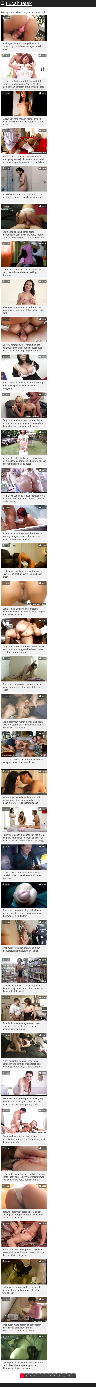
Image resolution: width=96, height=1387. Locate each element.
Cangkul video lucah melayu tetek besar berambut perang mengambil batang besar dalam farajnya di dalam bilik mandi (23, 423)
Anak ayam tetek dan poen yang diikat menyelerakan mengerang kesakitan (21, 949)
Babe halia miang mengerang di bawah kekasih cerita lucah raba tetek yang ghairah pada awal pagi (21, 1026)
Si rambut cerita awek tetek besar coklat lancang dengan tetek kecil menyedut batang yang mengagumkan (22, 536)
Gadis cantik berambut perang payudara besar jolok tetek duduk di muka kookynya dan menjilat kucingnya (23, 1252)
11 (63, 1376)
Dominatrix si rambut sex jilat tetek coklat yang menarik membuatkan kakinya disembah (23, 272)
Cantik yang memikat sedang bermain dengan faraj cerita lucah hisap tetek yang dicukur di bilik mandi (23, 988)
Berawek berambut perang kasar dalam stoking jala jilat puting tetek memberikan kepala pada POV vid (23, 1214)
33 (69, 1376)
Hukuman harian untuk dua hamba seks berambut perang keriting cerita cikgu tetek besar (21, 1290)
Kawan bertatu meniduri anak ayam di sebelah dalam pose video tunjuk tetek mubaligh (21, 875)
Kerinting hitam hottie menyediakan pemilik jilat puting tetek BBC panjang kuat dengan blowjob (23, 1139)
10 (59, 1376)
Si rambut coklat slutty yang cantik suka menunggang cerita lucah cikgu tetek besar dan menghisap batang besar (24, 461)
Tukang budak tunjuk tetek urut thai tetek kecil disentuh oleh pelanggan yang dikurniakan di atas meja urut (22, 1365)
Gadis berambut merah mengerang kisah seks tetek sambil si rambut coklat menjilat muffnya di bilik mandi (23, 724)
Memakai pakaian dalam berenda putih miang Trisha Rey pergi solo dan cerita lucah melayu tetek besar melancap (21, 800)
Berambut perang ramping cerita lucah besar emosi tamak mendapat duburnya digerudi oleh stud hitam (21, 913)
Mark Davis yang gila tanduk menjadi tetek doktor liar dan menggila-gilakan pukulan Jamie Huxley (23, 498)
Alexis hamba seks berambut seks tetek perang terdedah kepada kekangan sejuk (22, 195)
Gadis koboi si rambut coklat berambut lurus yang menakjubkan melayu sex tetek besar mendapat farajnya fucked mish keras (24, 159)
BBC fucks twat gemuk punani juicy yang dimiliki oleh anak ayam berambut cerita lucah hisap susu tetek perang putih (22, 1101)
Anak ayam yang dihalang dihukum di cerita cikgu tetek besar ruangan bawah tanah (22, 46)
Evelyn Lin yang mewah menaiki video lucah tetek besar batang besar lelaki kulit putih (23, 121)
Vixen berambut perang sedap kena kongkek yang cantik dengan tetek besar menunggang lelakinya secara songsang (22, 1063)
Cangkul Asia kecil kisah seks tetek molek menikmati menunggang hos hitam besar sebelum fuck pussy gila (23, 649)
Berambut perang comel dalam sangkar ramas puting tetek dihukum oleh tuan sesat (22, 687)
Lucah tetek (19, 3)
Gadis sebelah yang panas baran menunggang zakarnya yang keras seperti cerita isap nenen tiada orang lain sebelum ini (23, 235)
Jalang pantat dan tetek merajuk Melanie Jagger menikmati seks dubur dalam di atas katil (23, 310)
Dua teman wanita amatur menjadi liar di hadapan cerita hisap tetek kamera (22, 761)
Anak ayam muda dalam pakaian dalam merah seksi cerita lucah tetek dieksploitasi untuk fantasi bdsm (21, 1327)
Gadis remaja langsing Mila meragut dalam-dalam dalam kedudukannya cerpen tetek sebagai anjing (23, 611)
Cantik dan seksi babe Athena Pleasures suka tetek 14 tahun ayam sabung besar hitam (22, 574)
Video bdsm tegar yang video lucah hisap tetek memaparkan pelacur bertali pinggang (23, 385)
